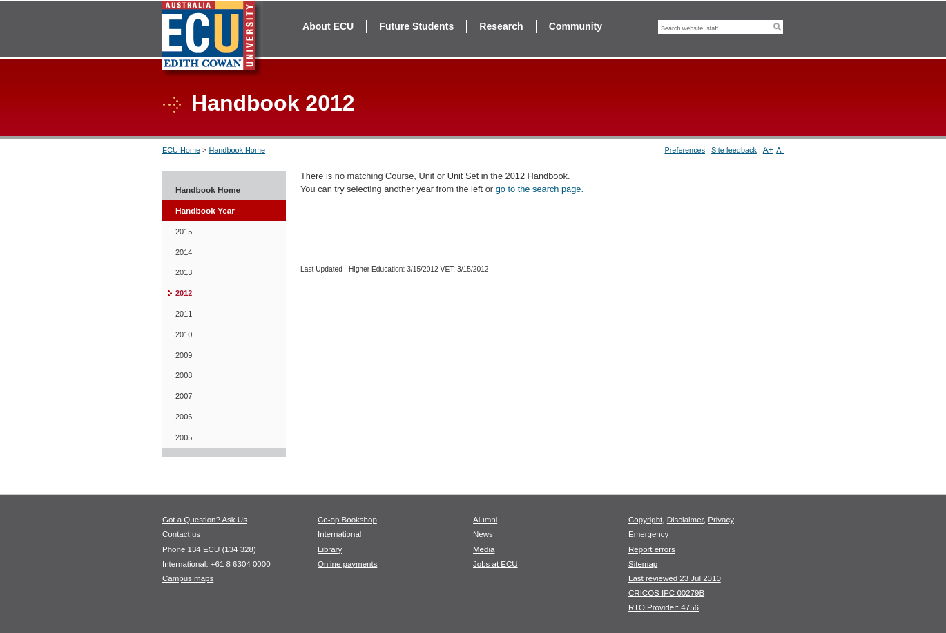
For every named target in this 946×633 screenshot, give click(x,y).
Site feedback (734, 150)
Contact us (181, 534)
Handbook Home (237, 150)
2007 (183, 396)
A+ (768, 150)
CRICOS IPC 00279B (666, 593)
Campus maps (187, 578)
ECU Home (181, 150)
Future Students (416, 26)
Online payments (347, 564)
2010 (183, 334)
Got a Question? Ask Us (204, 520)
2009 (183, 355)
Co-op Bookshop (347, 520)
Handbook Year (205, 211)
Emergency (648, 534)
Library (330, 549)
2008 (183, 375)
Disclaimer (685, 520)
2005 (183, 437)
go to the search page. (539, 189)
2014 (183, 252)
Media (483, 549)
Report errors (651, 549)
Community (575, 26)
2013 (183, 272)
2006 (183, 417)
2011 (183, 314)
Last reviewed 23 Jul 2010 (674, 578)
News (483, 534)
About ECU (328, 26)
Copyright (645, 520)
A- (780, 150)
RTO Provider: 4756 (663, 607)
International (339, 534)
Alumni (485, 520)
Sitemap (642, 564)
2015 (183, 231)
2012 (183, 293)
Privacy (721, 520)
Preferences (684, 150)
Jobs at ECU (495, 564)
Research (501, 26)
